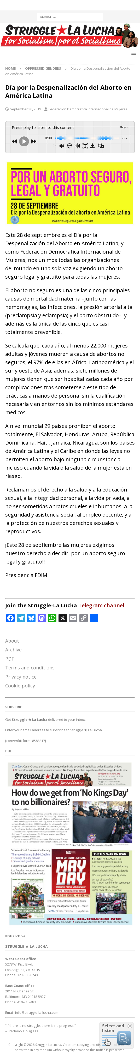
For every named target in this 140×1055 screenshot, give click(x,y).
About (12, 641)
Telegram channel (101, 605)
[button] (133, 53)
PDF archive (15, 936)
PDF (9, 659)
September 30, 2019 (25, 109)
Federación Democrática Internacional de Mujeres (88, 109)
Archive (13, 649)
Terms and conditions (30, 667)
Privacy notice (21, 677)
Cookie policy (20, 685)
